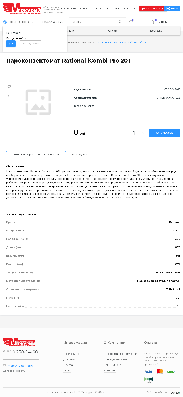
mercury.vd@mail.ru (20, 365)
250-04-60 (52, 21)
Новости (85, 8)
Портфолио (113, 8)
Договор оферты (14, 370)
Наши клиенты (113, 364)
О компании (68, 8)
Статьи (98, 8)
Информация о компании (120, 353)
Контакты (130, 8)
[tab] (36, 154)
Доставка (156, 30)
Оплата (113, 30)
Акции (70, 30)
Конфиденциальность (118, 359)
